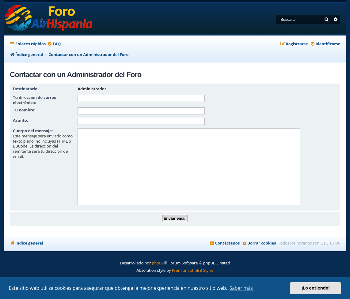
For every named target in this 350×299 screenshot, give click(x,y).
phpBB (158, 263)
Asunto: (20, 120)
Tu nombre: (24, 110)
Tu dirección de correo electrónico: (34, 100)
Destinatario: (26, 89)
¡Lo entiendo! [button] (315, 288)
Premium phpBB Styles (193, 270)
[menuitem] (54, 43)
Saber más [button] (241, 288)
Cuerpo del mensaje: (33, 130)
